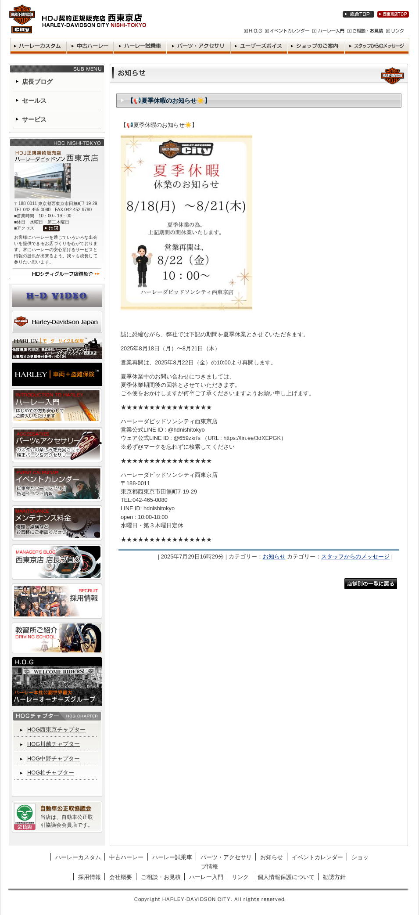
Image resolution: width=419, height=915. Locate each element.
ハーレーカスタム (78, 857)
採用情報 (89, 877)
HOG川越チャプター (53, 744)
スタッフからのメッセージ (355, 556)
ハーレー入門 (206, 877)
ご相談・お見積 (161, 877)
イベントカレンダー (317, 857)
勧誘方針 (334, 877)
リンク (240, 877)
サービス (34, 119)
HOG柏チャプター (50, 772)
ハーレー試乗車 (172, 857)
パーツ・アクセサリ (226, 857)
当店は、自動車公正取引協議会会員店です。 (66, 821)
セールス (34, 100)
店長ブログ (37, 81)
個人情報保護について (286, 877)
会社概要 (120, 877)
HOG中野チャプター (53, 758)
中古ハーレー (126, 857)
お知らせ (274, 556)
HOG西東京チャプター (56, 729)
